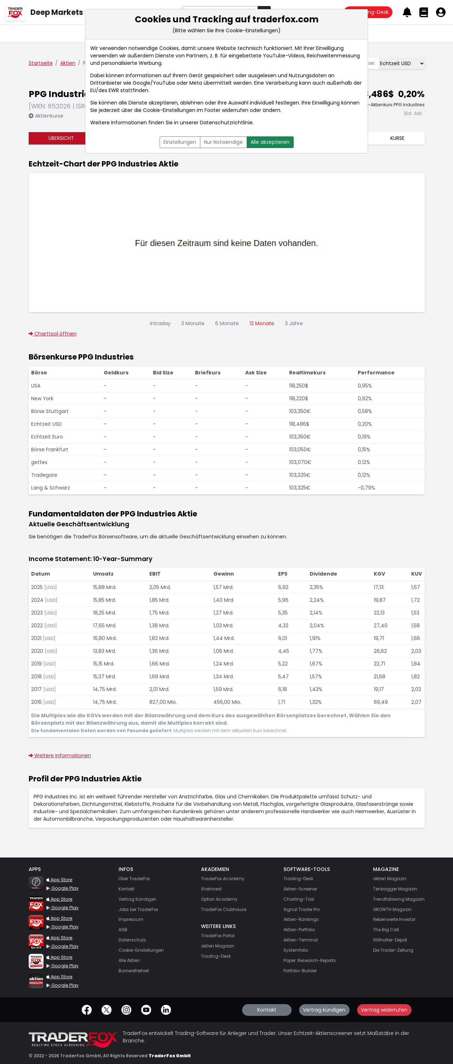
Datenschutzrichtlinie (226, 122)
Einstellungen (180, 142)
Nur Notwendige (223, 142)
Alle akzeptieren (270, 142)
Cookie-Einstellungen (169, 110)
